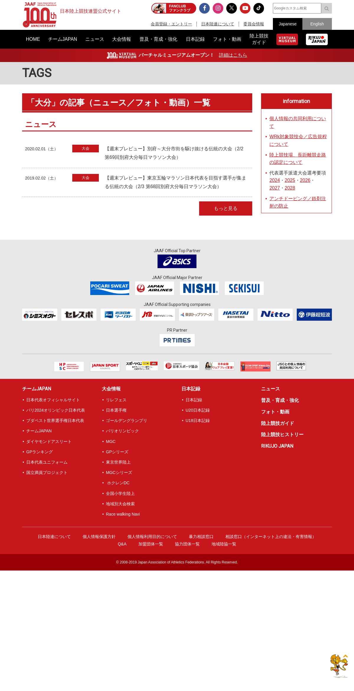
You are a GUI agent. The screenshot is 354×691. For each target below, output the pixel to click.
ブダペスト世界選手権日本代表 (55, 420)
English (317, 24)
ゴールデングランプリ (126, 420)
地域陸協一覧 (224, 544)
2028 (290, 187)
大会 (85, 148)
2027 (274, 187)
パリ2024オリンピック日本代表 (55, 410)
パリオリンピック (122, 430)
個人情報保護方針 (99, 536)
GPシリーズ (117, 451)
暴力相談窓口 (201, 536)
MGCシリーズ (119, 472)
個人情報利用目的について (152, 536)
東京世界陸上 (118, 462)
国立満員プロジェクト (47, 472)
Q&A (122, 544)
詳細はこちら (233, 55)
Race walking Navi (123, 514)
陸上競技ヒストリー (282, 434)
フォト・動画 (275, 412)
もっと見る (225, 208)
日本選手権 (116, 410)
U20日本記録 (198, 410)
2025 (290, 180)
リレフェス (116, 399)
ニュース (270, 389)
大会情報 (111, 389)
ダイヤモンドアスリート (49, 441)
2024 (274, 180)
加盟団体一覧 (150, 544)
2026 (305, 180)
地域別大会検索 (120, 503)
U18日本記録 (198, 420)
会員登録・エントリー (171, 24)
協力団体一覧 (187, 544)
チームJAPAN (36, 389)
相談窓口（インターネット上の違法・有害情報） (270, 536)
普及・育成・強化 (280, 400)
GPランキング (39, 451)
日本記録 (190, 389)
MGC (111, 441)
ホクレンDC (118, 482)
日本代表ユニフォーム (47, 462)
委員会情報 (253, 24)
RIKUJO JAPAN (277, 446)
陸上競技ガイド (277, 423)
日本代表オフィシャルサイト (53, 399)
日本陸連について (217, 24)
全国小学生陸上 (120, 493)
